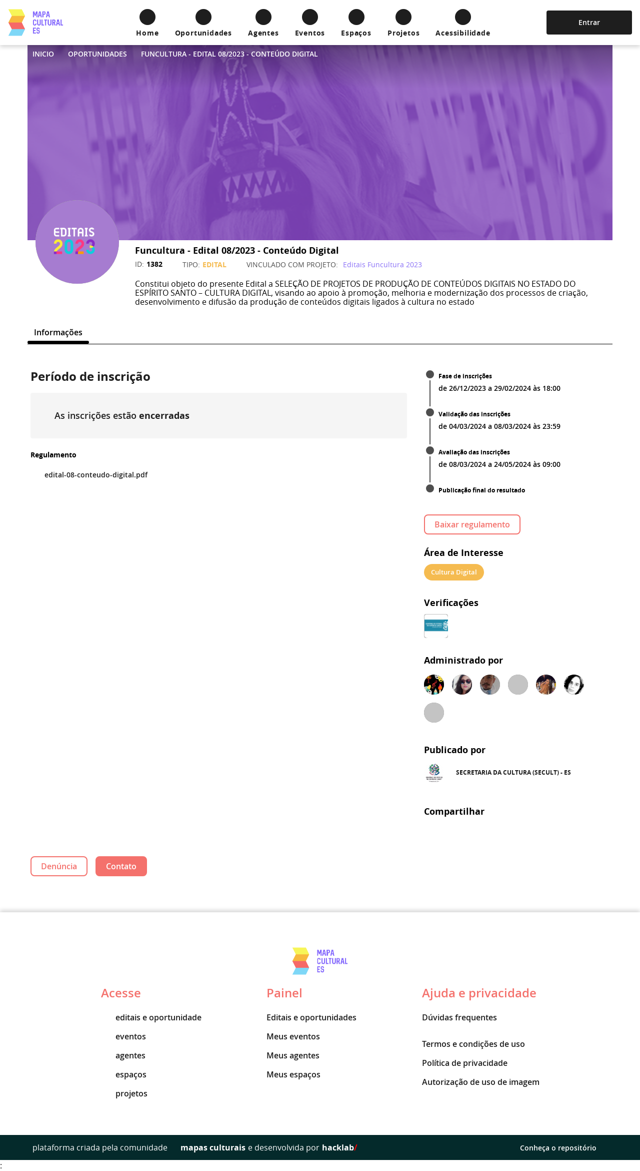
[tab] (58, 332)
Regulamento (53, 454)
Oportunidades (97, 54)
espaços (123, 1074)
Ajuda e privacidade (479, 993)
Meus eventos (293, 1036)
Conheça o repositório (564, 1147)
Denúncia (59, 866)
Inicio (43, 54)
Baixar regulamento (472, 524)
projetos (124, 1093)
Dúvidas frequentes (459, 1017)
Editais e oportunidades (311, 1017)
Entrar (589, 22)
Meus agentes (293, 1055)
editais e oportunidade (151, 1017)
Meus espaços (293, 1074)
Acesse (121, 993)
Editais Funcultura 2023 (382, 264)
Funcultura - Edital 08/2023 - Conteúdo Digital (229, 54)
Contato (121, 866)
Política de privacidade (465, 1062)
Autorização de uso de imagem (481, 1081)
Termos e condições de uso (473, 1043)
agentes (123, 1055)
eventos (123, 1036)
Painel (284, 993)
